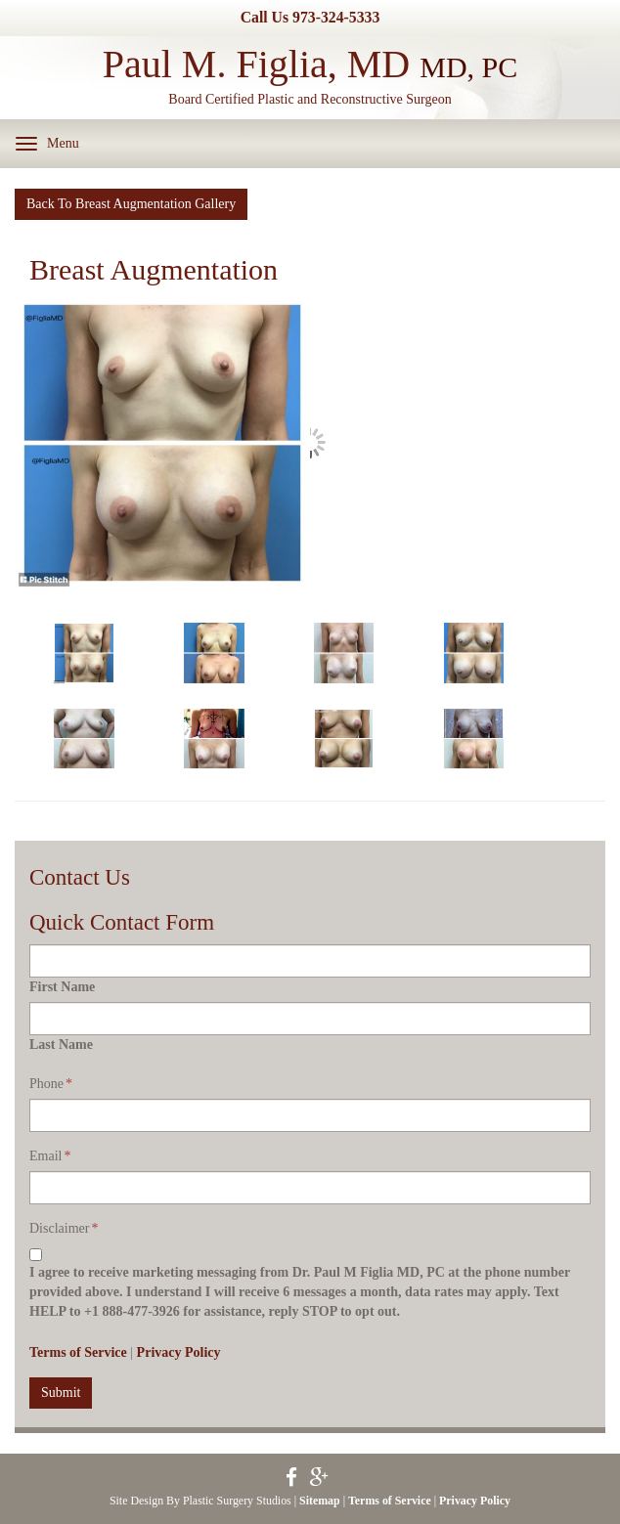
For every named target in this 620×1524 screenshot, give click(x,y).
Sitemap (319, 1500)
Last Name (61, 1044)
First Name (62, 987)
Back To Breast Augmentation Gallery (131, 203)
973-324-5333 (335, 17)
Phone (50, 1083)
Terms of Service (78, 1352)
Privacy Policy (179, 1352)
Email (49, 1156)
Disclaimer (63, 1228)
